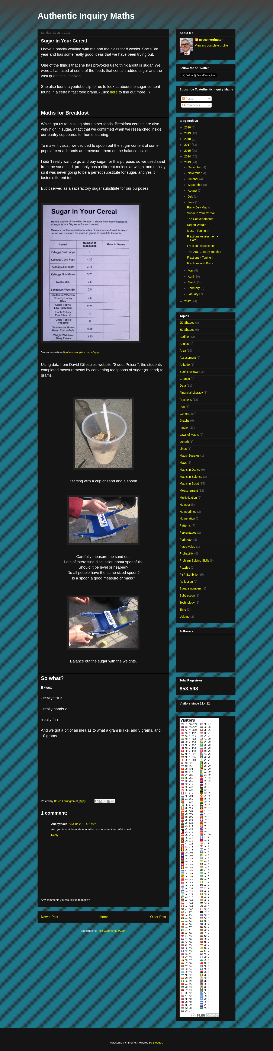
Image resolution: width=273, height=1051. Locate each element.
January (193, 294)
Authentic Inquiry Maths (86, 15)
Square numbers (191, 588)
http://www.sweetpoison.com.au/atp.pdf (82, 352)
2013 (188, 162)
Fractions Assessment (201, 245)
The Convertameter (200, 219)
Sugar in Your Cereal (201, 213)
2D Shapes (187, 322)
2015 (188, 150)
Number (185, 504)
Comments (191, 105)
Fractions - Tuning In (200, 257)
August (193, 190)
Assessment (188, 357)
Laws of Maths (189, 434)
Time (183, 609)
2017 (188, 144)
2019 (188, 133)
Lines (183, 448)
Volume (185, 616)
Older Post (158, 917)
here (114, 92)
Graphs (184, 420)
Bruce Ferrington (211, 39)
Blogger (157, 1042)
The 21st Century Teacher (204, 251)
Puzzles (185, 567)
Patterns (185, 525)
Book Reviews (189, 371)
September (195, 184)
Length (184, 441)
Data (183, 385)
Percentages (188, 532)
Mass (183, 462)
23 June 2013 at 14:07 (82, 823)
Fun (182, 406)
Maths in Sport (189, 483)
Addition (185, 336)
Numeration (187, 518)
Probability (186, 553)
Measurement (189, 490)
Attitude (185, 364)
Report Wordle (196, 225)
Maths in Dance (190, 469)
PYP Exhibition (189, 574)
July (191, 196)
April (191, 276)
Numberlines (188, 511)
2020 (188, 127)
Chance (185, 378)
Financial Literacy (191, 392)
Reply (54, 835)
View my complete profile (211, 45)
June (191, 202)
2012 (188, 301)
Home (104, 917)
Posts (187, 98)
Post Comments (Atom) (111, 930)
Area (183, 350)
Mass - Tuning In (198, 230)
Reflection (186, 581)
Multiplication (188, 497)
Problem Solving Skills (194, 560)
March (192, 282)
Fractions (186, 399)
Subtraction (187, 595)
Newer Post (49, 917)
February (194, 288)
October (193, 179)
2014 (188, 156)
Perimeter (186, 539)
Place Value (187, 546)
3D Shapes (187, 329)
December (195, 167)
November (195, 173)
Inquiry (184, 427)
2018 (188, 139)
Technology (187, 602)
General (185, 413)
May (191, 270)
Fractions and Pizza (200, 263)
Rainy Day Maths (198, 207)
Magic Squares (189, 455)
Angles (184, 343)
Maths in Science (191, 476)
